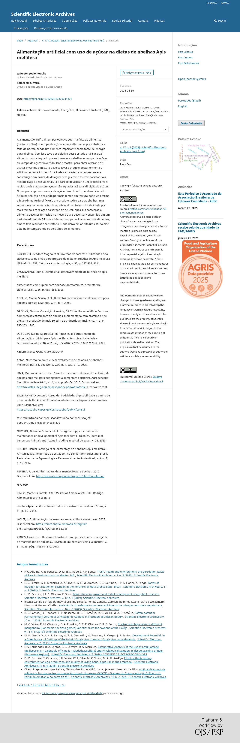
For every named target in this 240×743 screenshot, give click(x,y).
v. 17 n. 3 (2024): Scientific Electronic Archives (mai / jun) (73, 40)
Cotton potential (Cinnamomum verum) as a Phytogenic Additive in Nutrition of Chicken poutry (89, 614)
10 (38, 685)
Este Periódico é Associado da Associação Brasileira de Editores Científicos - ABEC (200, 197)
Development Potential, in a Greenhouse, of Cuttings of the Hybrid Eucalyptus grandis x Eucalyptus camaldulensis (94, 637)
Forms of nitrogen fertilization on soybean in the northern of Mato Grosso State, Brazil (91, 584)
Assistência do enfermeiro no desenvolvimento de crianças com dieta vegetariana (111, 605)
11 (42, 685)
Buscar (220, 20)
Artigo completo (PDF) (138, 72)
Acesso (225, 3)
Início (20, 40)
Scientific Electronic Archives (43, 14)
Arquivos (33, 40)
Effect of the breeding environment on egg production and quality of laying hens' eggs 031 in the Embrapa (88, 660)
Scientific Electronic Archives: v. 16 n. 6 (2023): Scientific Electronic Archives (71, 609)
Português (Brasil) (189, 100)
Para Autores (185, 57)
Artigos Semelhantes (32, 564)
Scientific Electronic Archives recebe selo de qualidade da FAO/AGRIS (199, 227)
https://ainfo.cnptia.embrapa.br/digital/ (61, 524)
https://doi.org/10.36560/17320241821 (47, 99)
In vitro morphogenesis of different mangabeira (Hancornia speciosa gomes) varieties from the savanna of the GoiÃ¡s (93, 626)
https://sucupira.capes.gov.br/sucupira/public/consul (51, 409)
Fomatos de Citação (134, 129)
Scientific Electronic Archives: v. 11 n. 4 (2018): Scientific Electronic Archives (91, 663)
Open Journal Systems (192, 79)
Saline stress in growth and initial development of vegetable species (116, 594)
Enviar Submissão (191, 123)
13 (49, 685)
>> (63, 685)
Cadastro (212, 3)
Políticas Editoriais (94, 20)
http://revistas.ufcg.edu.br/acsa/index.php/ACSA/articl (51, 387)
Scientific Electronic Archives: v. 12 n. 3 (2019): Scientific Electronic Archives (71, 598)
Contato (143, 20)
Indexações (21, 28)
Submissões (69, 20)
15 (57, 685)
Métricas (159, 20)
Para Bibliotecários (188, 63)
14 (53, 685)
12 (46, 685)
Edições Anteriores (44, 20)
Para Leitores (185, 51)
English (183, 106)
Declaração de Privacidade (50, 28)
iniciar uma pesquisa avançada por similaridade (72, 693)
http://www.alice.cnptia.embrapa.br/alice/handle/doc (70, 476)
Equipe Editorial (122, 20)
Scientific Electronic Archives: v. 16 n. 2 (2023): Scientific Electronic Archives (118, 677)
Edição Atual (19, 20)
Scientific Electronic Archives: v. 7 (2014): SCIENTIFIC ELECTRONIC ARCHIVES (99, 654)
